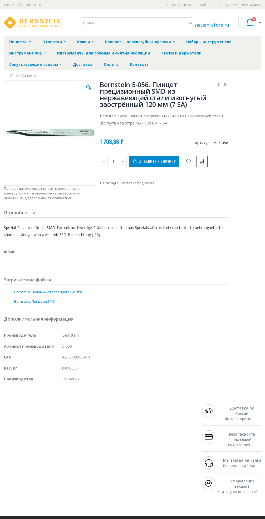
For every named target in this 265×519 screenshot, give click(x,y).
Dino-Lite (45, 468)
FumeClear (25, 442)
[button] (75, 91)
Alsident (76, 437)
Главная (12, 75)
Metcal (44, 442)
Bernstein (11, 489)
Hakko (9, 437)
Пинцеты (29, 75)
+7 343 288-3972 (215, 448)
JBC (33, 437)
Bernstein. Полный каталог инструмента (48, 291)
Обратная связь (178, 5)
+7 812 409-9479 (215, 437)
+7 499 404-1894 (215, 432)
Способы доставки (174, 448)
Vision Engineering (18, 468)
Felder (46, 458)
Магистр (11, 448)
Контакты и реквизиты (168, 435)
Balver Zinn (13, 458)
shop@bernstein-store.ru (200, 25)
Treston (10, 478)
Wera (45, 489)
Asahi (60, 458)
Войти (205, 5)
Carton (62, 468)
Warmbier (29, 478)
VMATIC (66, 478)
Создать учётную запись (239, 5)
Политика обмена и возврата (117, 442)
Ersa (22, 437)
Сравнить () (29, 5)
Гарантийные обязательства (116, 432)
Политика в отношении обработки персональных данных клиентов (121, 458)
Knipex (30, 489)
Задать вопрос (104, 473)
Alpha (31, 458)
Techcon (49, 478)
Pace (45, 437)
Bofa (8, 442)
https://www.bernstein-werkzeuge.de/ (103, 515)
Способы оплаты (173, 458)
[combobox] (137, 22)
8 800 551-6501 (216, 453)
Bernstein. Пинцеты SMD (34, 300)
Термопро (62, 442)
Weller (59, 437)
